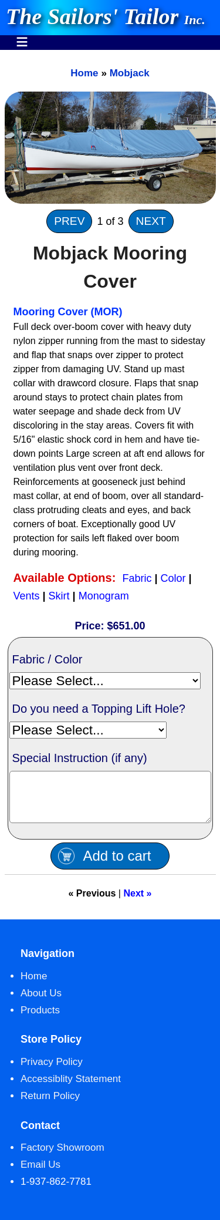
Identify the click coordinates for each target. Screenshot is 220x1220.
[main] (110, 489)
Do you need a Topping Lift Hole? (98, 708)
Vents (26, 596)
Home (84, 73)
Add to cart (117, 864)
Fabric (136, 578)
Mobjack (130, 73)
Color (173, 578)
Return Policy (50, 1104)
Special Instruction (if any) (79, 757)
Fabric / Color (47, 659)
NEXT (151, 221)
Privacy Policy (52, 1070)
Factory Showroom (62, 1156)
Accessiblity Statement (71, 1087)
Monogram (104, 596)
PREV (69, 221)
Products (40, 1018)
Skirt (59, 596)
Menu (22, 36)
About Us (41, 1001)
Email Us (40, 1173)
